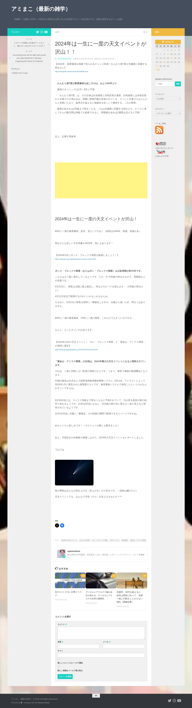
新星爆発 (125, 540)
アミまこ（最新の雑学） (41, 9)
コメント (62, 624)
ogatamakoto (65, 59)
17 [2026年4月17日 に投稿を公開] (172, 58)
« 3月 (157, 70)
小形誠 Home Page (19, 73)
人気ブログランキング (164, 148)
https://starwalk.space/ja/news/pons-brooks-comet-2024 (75, 259)
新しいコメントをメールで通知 (70, 663)
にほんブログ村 (162, 156)
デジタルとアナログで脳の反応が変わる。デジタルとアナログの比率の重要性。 (99, 595)
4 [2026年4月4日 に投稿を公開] (175, 50)
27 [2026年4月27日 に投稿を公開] (157, 66)
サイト (60, 651)
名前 (60, 642)
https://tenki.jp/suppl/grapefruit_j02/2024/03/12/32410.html (76, 349)
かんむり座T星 (85, 540)
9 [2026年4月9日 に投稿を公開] (167, 54)
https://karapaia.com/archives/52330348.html (71, 71)
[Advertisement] (101, 180)
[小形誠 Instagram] (41, 31)
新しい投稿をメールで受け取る (70, 670)
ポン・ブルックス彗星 (100, 540)
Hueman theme (43, 703)
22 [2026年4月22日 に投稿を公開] (164, 62)
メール (107, 642)
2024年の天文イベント (69, 540)
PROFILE (15, 69)
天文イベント (114, 540)
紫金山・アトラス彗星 (138, 540)
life (57, 32)
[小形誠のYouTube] (45, 31)
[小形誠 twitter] (37, 31)
